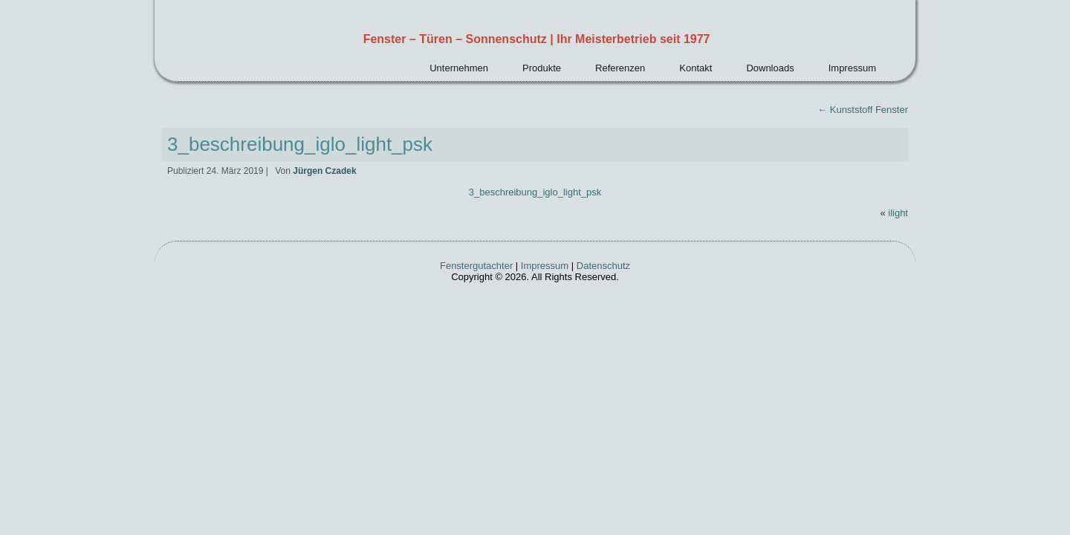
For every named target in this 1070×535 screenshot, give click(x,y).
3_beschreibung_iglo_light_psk (299, 144)
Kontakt (695, 68)
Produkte (541, 68)
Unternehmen (458, 68)
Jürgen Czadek (324, 171)
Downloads (770, 68)
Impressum (852, 68)
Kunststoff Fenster (862, 109)
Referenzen (620, 68)
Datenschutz (603, 265)
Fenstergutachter (476, 265)
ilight (898, 212)
